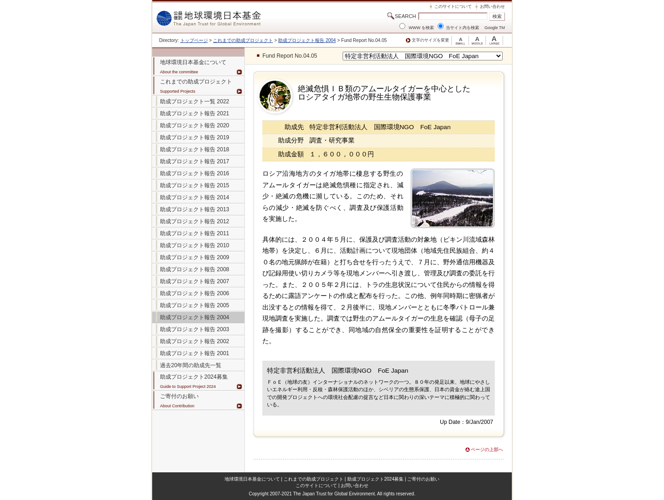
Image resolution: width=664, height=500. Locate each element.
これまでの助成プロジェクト (243, 40)
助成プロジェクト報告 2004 (307, 40)
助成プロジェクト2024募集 (194, 377)
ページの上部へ (487, 449)
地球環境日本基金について (252, 479)
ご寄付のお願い (423, 479)
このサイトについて (453, 6)
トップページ (194, 40)
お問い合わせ (492, 6)
